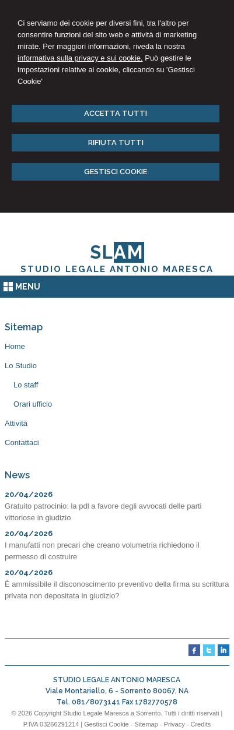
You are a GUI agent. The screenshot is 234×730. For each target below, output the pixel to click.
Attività (16, 423)
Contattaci (22, 442)
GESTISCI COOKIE (115, 171)
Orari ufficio (32, 404)
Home (15, 346)
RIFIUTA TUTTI (116, 142)
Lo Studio (21, 365)
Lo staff (25, 384)
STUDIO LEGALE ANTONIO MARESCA (117, 269)
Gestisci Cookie (106, 724)
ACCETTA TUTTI (115, 113)
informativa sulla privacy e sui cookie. (80, 58)
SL (117, 252)
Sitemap (146, 724)
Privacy (174, 724)
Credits (200, 724)
